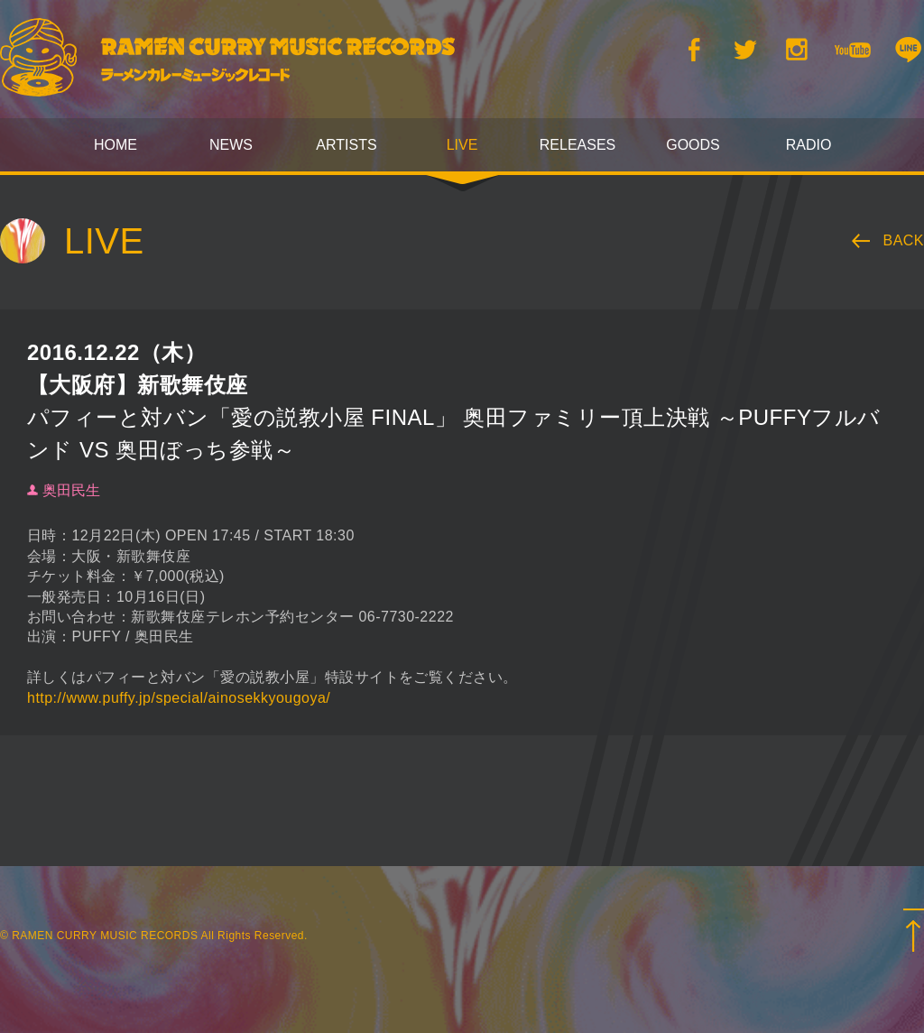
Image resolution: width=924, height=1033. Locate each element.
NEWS (231, 144)
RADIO (809, 144)
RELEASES (577, 144)
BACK (904, 240)
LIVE (462, 144)
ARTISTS (346, 144)
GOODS (693, 144)
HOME (115, 144)
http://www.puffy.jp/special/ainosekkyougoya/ (178, 698)
